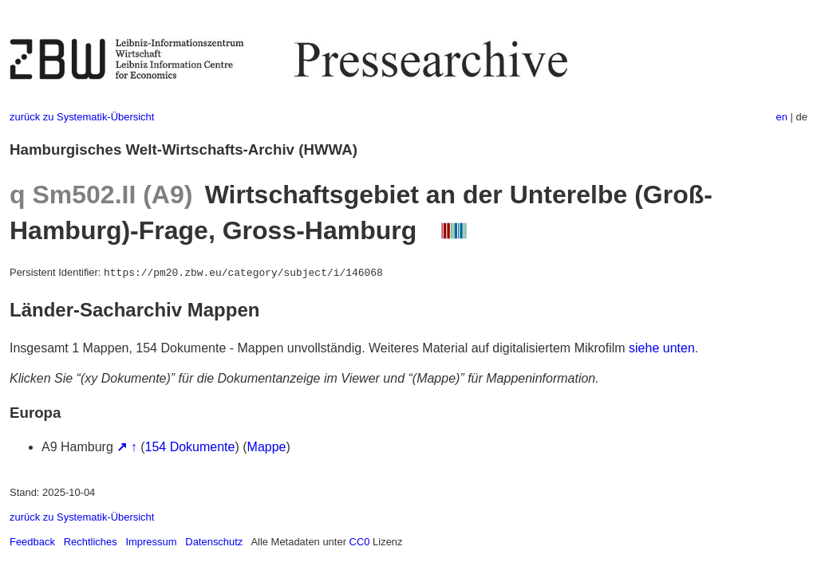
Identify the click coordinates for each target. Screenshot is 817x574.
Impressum (150, 542)
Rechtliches (90, 542)
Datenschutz (214, 542)
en (781, 117)
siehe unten (662, 348)
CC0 (359, 542)
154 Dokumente (190, 447)
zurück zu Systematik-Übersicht (82, 117)
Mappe (266, 447)
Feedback (32, 542)
